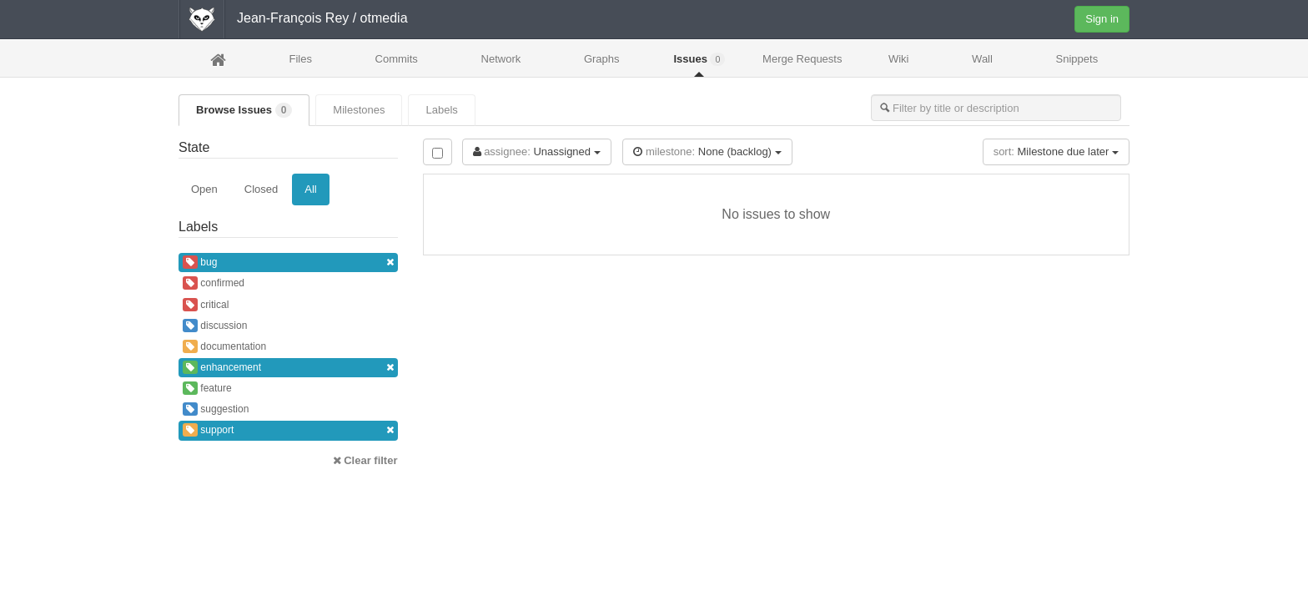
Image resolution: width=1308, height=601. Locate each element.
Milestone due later (1056, 151)
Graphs (602, 59)
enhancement (288, 368)
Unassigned (537, 151)
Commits (396, 59)
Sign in (1102, 19)
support (288, 430)
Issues (699, 59)
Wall (982, 59)
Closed (261, 189)
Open (204, 189)
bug (288, 262)
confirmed (213, 283)
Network (501, 59)
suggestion (216, 409)
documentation (224, 346)
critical (206, 304)
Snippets (1077, 59)
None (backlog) (707, 151)
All (310, 189)
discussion (215, 325)
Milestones (359, 110)
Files (300, 59)
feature (207, 388)
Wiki (898, 59)
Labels (441, 110)
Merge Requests (802, 64)
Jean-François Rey (293, 18)
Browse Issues (244, 110)
